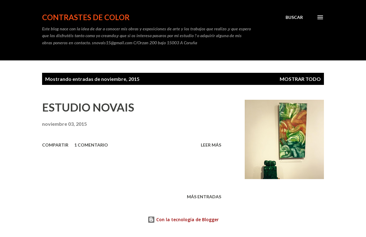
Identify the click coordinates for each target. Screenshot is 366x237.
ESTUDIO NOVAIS (88, 107)
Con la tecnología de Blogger (183, 219)
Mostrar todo (300, 79)
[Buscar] (294, 17)
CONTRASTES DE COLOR (86, 17)
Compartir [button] (55, 144)
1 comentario (91, 144)
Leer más (211, 144)
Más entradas (204, 196)
